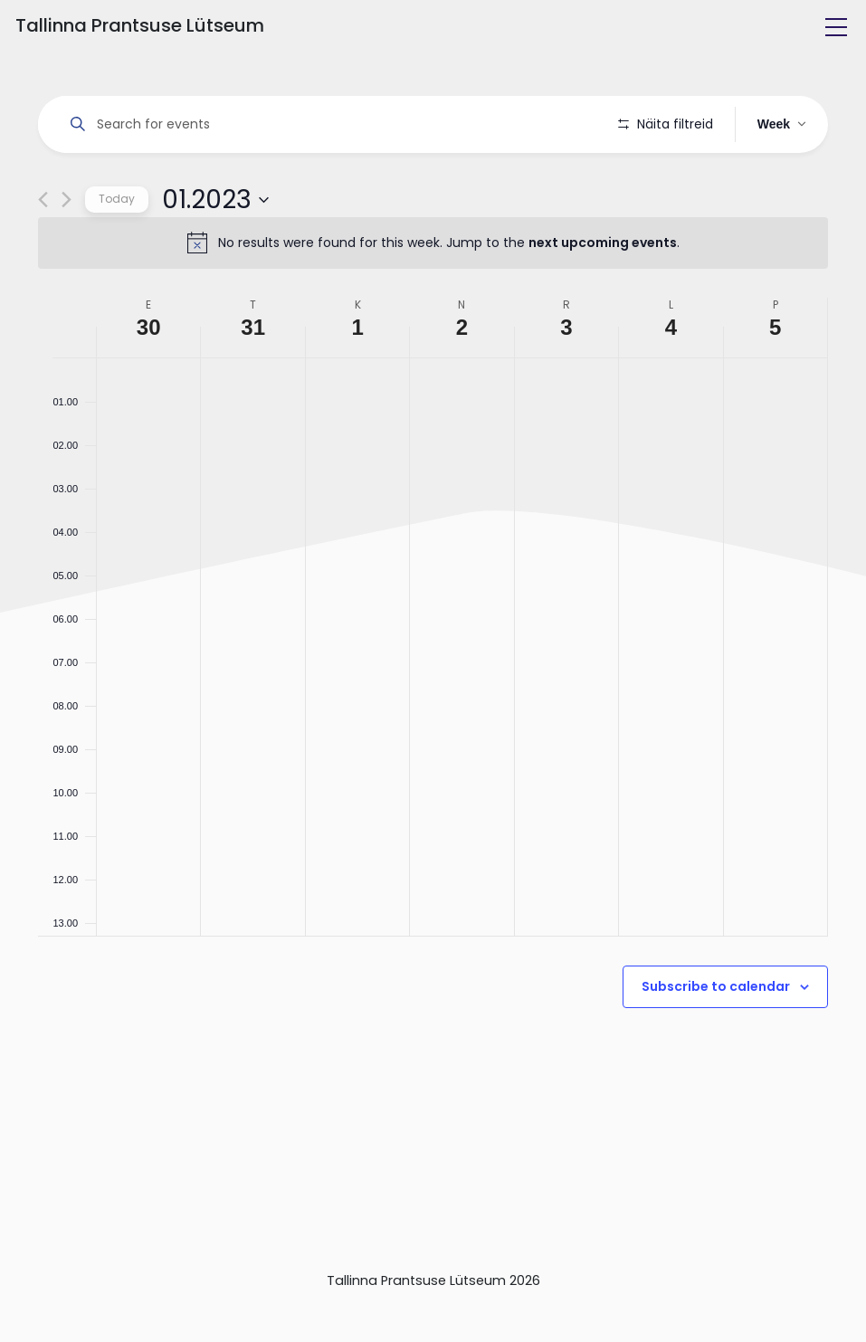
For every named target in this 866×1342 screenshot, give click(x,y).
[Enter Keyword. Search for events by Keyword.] (331, 124)
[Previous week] (43, 251)
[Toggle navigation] (836, 27)
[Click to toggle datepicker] (215, 251)
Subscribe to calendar (716, 1038)
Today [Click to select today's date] (117, 250)
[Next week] (66, 251)
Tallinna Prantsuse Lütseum (139, 25)
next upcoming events (602, 294)
